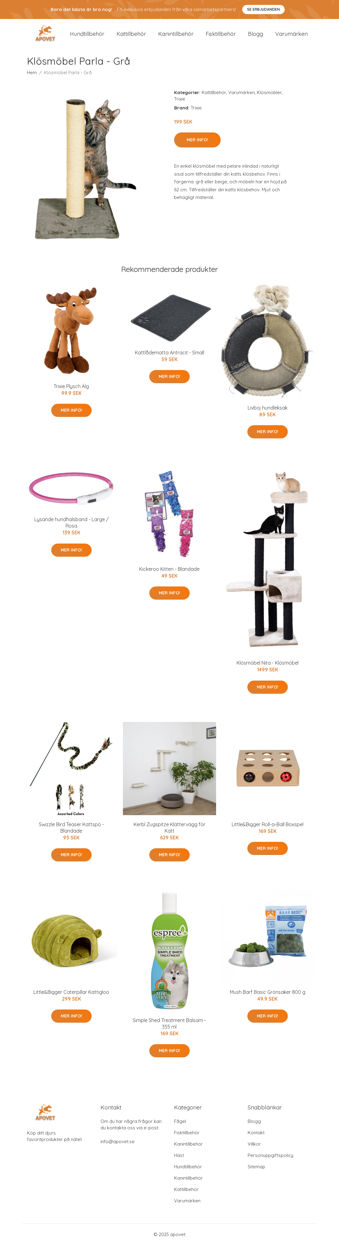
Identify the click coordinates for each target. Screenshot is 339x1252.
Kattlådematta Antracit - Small (169, 359)
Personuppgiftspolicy (270, 1162)
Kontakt (256, 1140)
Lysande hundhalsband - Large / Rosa (71, 529)
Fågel (180, 1128)
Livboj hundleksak (268, 414)
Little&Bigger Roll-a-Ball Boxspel (267, 831)
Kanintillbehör (175, 37)
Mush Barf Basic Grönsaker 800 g (267, 999)
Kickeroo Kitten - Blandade (169, 576)
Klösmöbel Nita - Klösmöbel (268, 670)
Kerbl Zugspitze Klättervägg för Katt (169, 834)
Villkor (254, 1151)
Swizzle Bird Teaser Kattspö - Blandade (71, 834)
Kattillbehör (131, 37)
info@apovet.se (118, 1148)
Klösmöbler (269, 99)
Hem (32, 79)
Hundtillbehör (87, 37)
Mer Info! (197, 146)
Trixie (179, 106)
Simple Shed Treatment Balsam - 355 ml (169, 1030)
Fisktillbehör (221, 37)
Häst (179, 1162)
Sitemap (256, 1174)
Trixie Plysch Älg (71, 393)
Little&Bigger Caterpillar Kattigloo (71, 999)
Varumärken (291, 37)
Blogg (255, 37)
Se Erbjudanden (263, 9)
